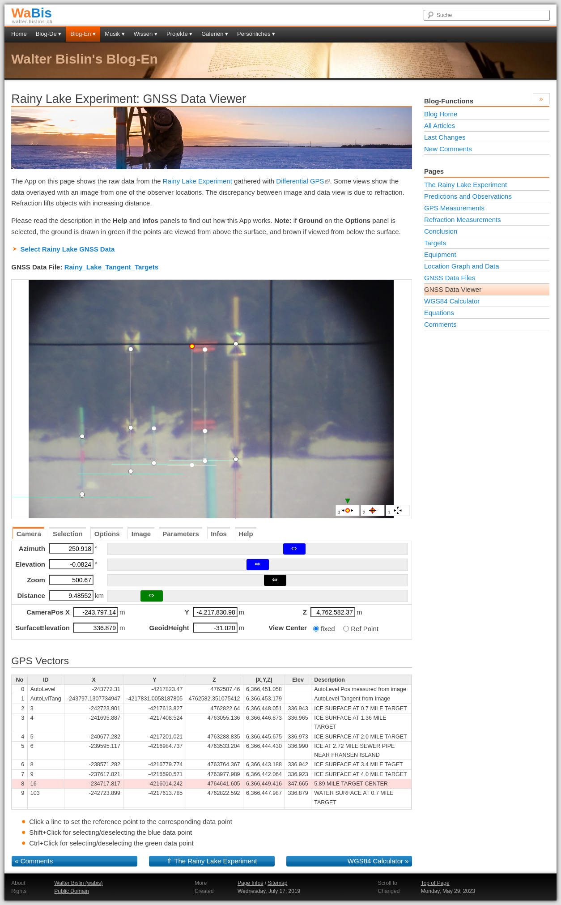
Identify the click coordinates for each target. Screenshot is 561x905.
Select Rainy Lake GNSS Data (67, 249)
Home (19, 33)
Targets (435, 243)
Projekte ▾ (179, 33)
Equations (439, 312)
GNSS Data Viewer (452, 289)
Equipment (440, 254)
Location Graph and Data (461, 266)
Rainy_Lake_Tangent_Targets (111, 267)
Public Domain (71, 891)
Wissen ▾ (145, 33)
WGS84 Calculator (375, 861)
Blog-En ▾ (83, 33)
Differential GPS (303, 181)
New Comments (448, 149)
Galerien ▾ (214, 33)
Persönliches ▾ (256, 33)
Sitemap (277, 883)
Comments (37, 861)
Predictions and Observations (468, 196)
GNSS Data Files (449, 278)
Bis (31, 12)
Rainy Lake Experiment (197, 181)
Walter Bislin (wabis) (78, 883)
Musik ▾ (115, 33)
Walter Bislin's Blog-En (84, 58)
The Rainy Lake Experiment (215, 861)
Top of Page (435, 883)
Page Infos (250, 883)
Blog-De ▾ (49, 33)
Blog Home (440, 114)
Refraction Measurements (462, 219)
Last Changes (445, 137)
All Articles (439, 125)
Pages (434, 171)
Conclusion (440, 231)
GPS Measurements (454, 208)
